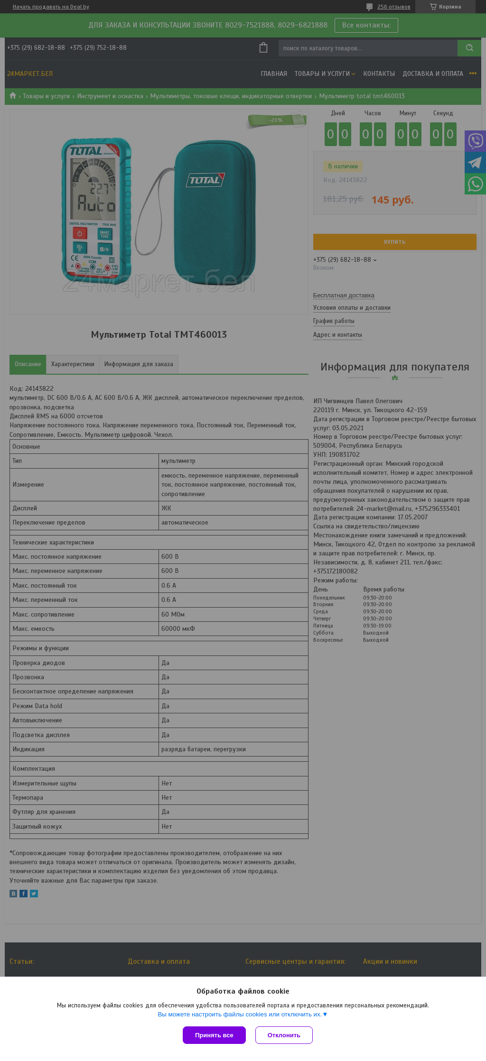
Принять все (214, 1035)
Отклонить (284, 1035)
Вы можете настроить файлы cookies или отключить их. (240, 1014)
